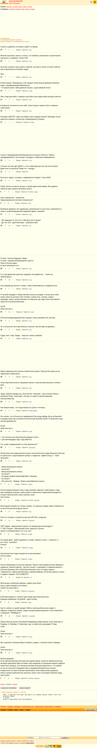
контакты (13, 740)
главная (3, 710)
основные (10, 706)
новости (32, 740)
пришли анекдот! (90, 709)
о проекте (19, 740)
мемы (20, 6)
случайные (57, 706)
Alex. (30, 77)
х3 (31, 577)
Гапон (29, 602)
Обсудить (18, 50)
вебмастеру (25, 740)
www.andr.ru (32, 447)
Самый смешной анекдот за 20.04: (14, 692)
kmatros (30, 484)
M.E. (30, 511)
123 (30, 225)
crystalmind (32, 616)
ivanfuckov (37, 500)
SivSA (32, 312)
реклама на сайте (5, 740)
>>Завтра (14, 684)
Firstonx (31, 547)
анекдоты (9, 6)
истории (15, 6)
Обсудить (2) (19, 122)
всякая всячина (49, 706)
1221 (30, 50)
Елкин (30, 90)
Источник (30, 192)
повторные (17, 706)
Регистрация (16, 3)
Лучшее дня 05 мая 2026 (16, 1)
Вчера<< (3, 684)
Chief (29, 203)
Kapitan (30, 534)
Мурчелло (31, 520)
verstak (36, 192)
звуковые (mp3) (39, 706)
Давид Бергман (33, 410)
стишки (30, 6)
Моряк (32, 122)
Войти (10, 3)
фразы (25, 6)
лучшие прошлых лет (28, 706)
